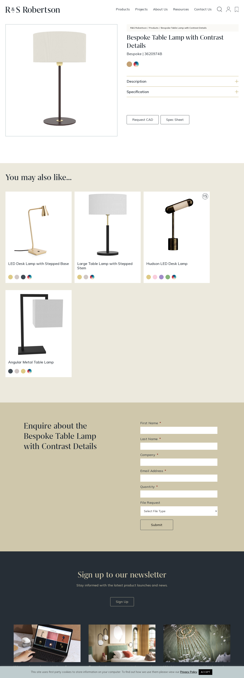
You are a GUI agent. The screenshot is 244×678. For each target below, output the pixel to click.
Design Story (143, 615)
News (138, 629)
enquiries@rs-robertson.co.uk (109, 616)
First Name (150, 319)
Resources (141, 624)
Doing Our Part (192, 615)
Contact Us (189, 620)
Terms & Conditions (195, 624)
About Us (188, 610)
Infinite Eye (130, 663)
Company (149, 351)
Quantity (149, 383)
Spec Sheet (175, 120)
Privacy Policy (191, 629)
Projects (139, 620)
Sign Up (122, 497)
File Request (150, 398)
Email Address (153, 367)
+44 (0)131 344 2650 (104, 611)
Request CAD (142, 120)
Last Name (150, 335)
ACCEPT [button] (205, 672)
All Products (142, 610)
